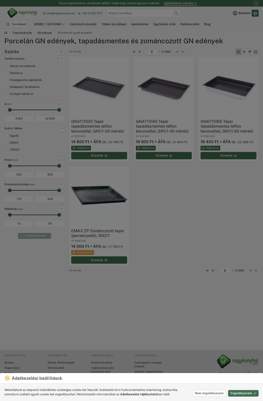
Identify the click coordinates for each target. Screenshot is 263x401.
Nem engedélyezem (209, 393)
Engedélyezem (243, 393)
